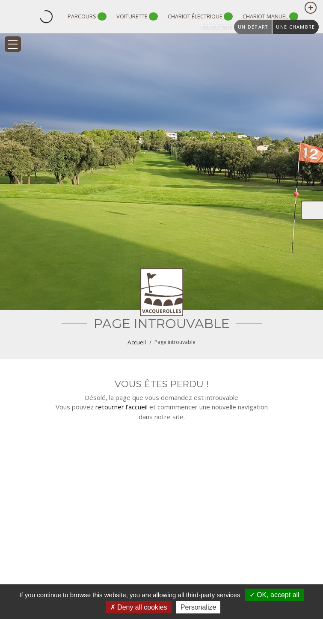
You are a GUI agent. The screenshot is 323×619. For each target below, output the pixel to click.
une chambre (295, 27)
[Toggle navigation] (13, 44)
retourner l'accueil (121, 407)
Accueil (136, 342)
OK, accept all (274, 594)
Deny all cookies (138, 607)
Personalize (198, 607)
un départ (253, 27)
